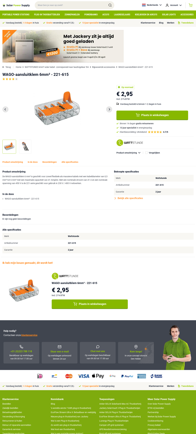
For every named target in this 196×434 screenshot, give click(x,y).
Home (18, 34)
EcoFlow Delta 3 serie (109, 409)
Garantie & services (11, 396)
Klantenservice (148, 23)
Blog (161, 23)
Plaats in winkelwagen (152, 82)
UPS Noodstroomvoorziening (113, 396)
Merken (170, 23)
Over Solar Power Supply (159, 371)
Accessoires (187, 14)
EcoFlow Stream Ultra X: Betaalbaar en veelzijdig (73, 379)
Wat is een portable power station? (67, 401)
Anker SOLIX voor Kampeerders (114, 405)
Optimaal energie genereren (64, 413)
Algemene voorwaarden (159, 396)
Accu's (105, 14)
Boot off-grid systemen (110, 401)
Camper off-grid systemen (111, 392)
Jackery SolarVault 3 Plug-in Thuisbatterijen (119, 375)
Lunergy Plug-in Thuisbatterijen (114, 388)
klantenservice (29, 302)
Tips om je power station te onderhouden (70, 405)
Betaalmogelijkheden (12, 379)
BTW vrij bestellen (156, 375)
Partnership (153, 379)
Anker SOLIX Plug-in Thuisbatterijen (116, 379)
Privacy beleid (154, 392)
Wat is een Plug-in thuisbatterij (65, 388)
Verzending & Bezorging (13, 384)
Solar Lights (169, 14)
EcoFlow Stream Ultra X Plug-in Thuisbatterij (120, 384)
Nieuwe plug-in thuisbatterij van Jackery (69, 384)
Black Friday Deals (156, 401)
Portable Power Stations (15, 14)
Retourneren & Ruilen (12, 388)
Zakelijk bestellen (10, 375)
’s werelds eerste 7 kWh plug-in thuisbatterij (71, 375)
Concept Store (9, 405)
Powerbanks (91, 14)
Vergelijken (154, 120)
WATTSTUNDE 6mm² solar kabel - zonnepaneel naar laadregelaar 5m (57, 34)
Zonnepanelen (72, 14)
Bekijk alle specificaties (129, 165)
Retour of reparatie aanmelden (16, 392)
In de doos (33, 129)
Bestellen (6, 371)
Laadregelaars (122, 14)
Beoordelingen (49, 129)
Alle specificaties (70, 129)
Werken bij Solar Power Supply (162, 384)
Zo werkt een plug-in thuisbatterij (66, 392)
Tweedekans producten (13, 401)
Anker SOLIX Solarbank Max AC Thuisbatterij (120, 371)
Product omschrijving (129, 120)
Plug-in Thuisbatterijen (47, 14)
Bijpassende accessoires (103, 34)
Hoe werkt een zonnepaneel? (64, 409)
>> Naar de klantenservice (14, 411)
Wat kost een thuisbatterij (63, 396)
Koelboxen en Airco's (146, 14)
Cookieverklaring (155, 388)
